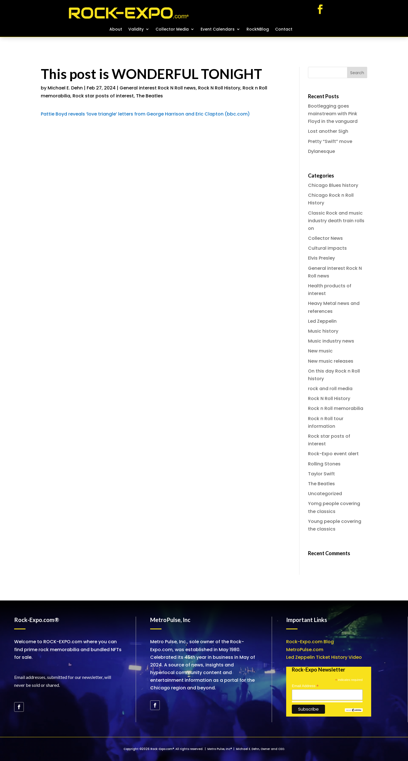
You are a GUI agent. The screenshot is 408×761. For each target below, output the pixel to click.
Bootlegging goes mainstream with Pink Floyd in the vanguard (333, 114)
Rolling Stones (324, 464)
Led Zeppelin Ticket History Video (324, 657)
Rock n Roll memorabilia (335, 408)
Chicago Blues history (333, 185)
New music (320, 351)
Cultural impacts (327, 248)
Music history (323, 331)
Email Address (305, 686)
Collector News (325, 238)
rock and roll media (330, 388)
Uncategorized (325, 493)
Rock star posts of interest (103, 96)
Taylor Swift (321, 474)
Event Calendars (218, 29)
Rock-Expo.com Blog (310, 641)
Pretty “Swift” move (330, 141)
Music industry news (331, 341)
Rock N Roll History (219, 88)
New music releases (330, 361)
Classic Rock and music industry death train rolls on (336, 221)
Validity (136, 29)
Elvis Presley (321, 258)
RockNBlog (257, 29)
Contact (283, 29)
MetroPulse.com (304, 649)
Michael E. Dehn (65, 88)
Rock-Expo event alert (333, 453)
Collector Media (172, 29)
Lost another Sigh (328, 131)
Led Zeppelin (322, 321)
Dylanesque (321, 151)
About (115, 29)
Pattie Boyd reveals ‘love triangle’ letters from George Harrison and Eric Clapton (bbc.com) (145, 114)
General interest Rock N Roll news (158, 88)
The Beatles (149, 96)
